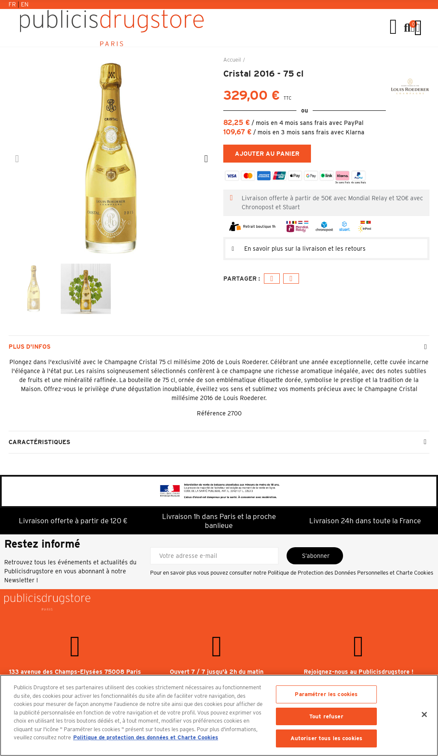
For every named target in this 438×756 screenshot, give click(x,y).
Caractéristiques (39, 442)
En (25, 4)
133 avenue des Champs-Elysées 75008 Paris (75, 671)
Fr (13, 4)
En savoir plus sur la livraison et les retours (305, 248)
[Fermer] (424, 714)
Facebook (271, 279)
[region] (219, 715)
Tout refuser (326, 716)
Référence (211, 413)
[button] (17, 158)
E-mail (291, 279)
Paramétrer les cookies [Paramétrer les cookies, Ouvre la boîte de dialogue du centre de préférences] (326, 694)
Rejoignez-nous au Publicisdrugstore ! (359, 671)
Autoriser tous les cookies (326, 738)
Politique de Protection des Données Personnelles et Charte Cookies (350, 572)
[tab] (326, 248)
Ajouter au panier (267, 153)
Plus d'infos (29, 346)
